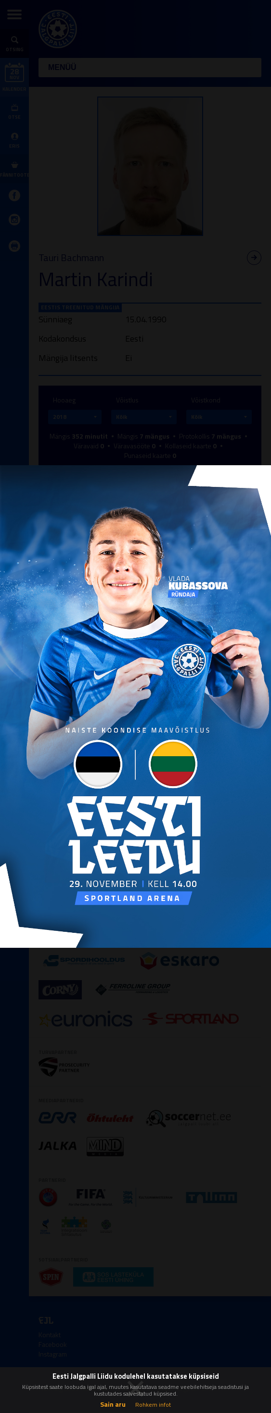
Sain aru (113, 1404)
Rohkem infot (153, 1404)
